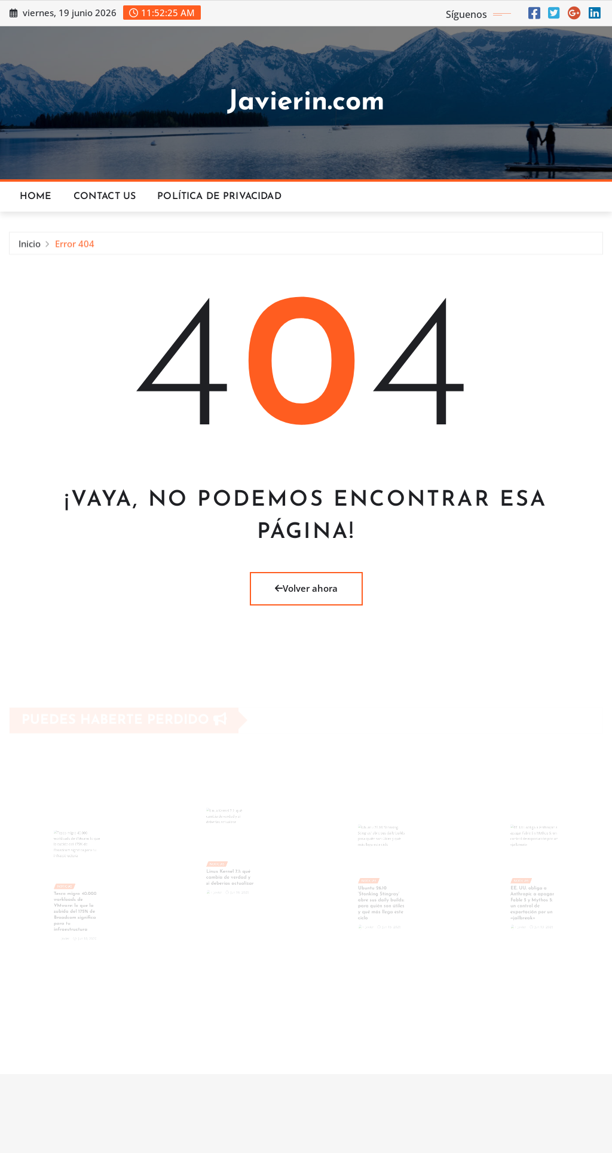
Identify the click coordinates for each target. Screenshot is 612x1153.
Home (36, 196)
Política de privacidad (219, 196)
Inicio (30, 245)
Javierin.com (306, 102)
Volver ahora (306, 588)
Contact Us (105, 196)
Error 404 (74, 245)
